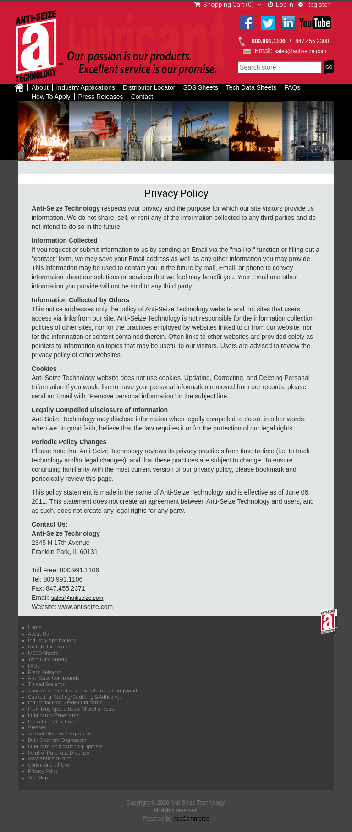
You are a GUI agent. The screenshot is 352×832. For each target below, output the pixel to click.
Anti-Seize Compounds (54, 678)
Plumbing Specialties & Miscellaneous (71, 709)
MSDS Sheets (43, 653)
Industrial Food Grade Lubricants (65, 703)
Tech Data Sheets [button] (251, 87)
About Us (38, 634)
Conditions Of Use (49, 765)
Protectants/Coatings (52, 722)
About (40, 87)
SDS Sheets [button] (200, 87)
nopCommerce (191, 819)
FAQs (292, 87)
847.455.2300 (312, 41)
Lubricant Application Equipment (65, 747)
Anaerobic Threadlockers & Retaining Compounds (84, 691)
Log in (280, 4)
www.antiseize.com (50, 758)
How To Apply (51, 96)
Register (314, 4)
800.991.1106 (268, 41)
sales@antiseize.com (301, 51)
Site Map (38, 778)
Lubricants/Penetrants (54, 715)
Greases (37, 727)
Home (34, 628)
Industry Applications (85, 87)
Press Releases (100, 96)
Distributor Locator (149, 87)
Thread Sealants (46, 684)
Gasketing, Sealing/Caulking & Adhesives (75, 697)
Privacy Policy (43, 771)
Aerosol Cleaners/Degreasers (60, 734)
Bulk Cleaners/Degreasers (57, 740)
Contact (142, 96)
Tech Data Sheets (47, 660)
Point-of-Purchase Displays (58, 753)
